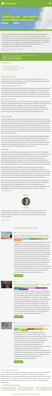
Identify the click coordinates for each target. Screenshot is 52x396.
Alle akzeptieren (8, 388)
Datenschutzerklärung (24, 394)
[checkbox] (1, 385)
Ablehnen (43, 388)
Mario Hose (19, 49)
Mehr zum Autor (5, 219)
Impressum (15, 394)
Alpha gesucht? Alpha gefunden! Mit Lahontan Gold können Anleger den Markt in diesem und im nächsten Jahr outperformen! (31, 326)
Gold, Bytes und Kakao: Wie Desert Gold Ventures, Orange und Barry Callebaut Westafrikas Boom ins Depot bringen (32, 285)
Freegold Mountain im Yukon (11, 66)
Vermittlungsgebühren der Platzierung (13, 68)
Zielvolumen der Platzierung (11, 70)
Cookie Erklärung (35, 394)
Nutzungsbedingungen (7, 190)
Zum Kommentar (18, 275)
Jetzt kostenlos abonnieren (12, 58)
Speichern (26, 388)
